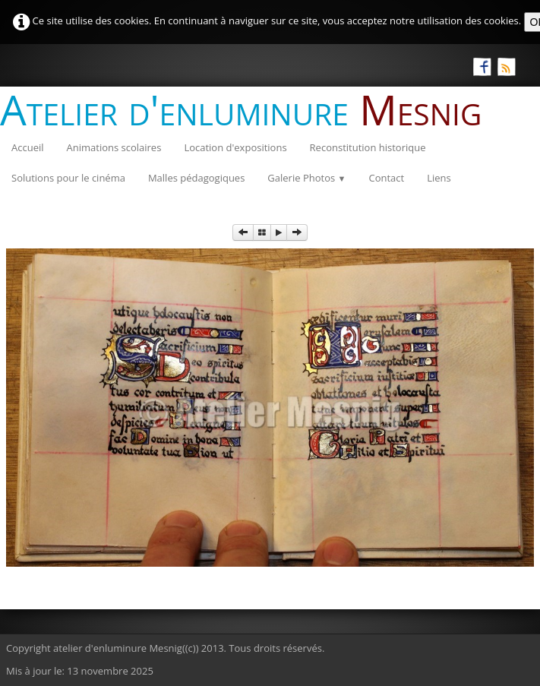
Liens (439, 178)
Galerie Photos (306, 178)
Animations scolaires (114, 147)
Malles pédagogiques (196, 178)
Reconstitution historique (368, 147)
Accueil (27, 147)
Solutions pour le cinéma (68, 178)
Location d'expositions (235, 147)
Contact (386, 178)
